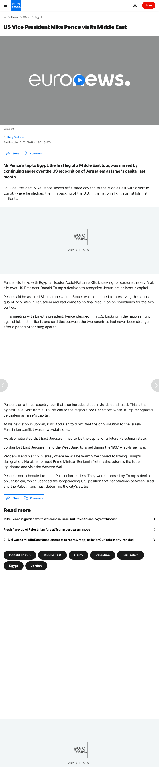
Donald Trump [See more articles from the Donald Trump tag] (20, 555)
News (14, 17)
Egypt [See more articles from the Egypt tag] (13, 566)
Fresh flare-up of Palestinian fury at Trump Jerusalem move (47, 529)
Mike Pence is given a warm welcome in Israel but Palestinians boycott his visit (60, 519)
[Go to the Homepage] (16, 5)
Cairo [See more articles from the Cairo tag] (78, 555)
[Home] (5, 17)
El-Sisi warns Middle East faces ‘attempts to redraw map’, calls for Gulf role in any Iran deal (69, 540)
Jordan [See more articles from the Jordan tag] (36, 566)
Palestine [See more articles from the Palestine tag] (103, 555)
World (26, 17)
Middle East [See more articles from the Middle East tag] (52, 555)
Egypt (38, 17)
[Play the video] (79, 80)
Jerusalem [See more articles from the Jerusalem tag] (131, 555)
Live (149, 5)
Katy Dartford (16, 137)
